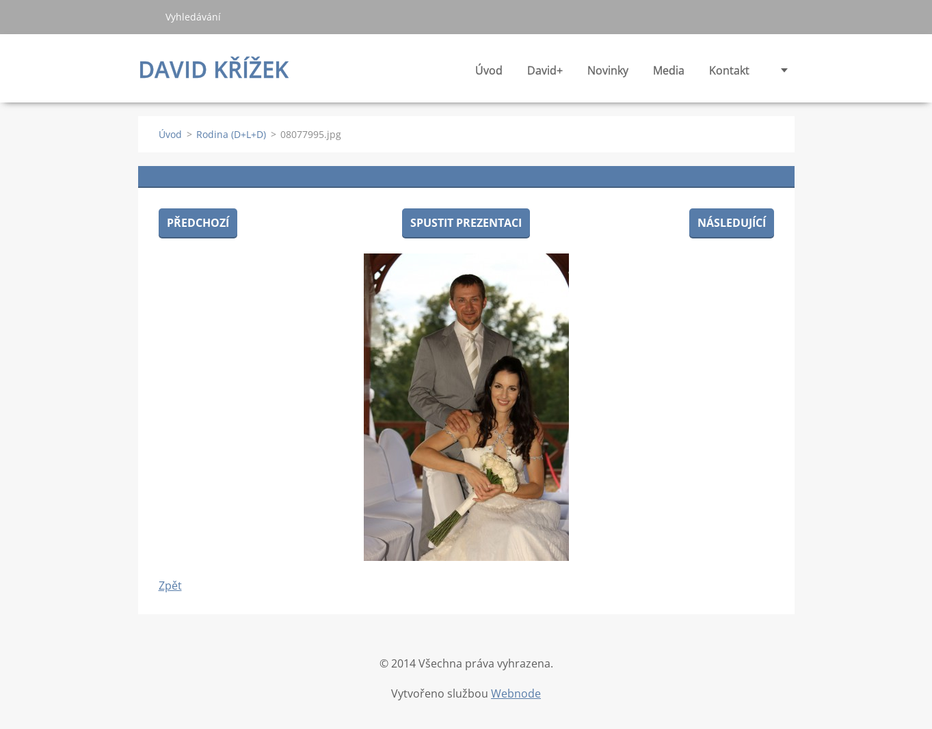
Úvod (489, 70)
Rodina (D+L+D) (231, 134)
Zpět (170, 585)
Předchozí (198, 222)
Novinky (608, 74)
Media (669, 74)
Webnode (516, 693)
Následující (731, 222)
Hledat (146, 16)
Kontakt (729, 70)
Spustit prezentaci (466, 222)
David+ (545, 74)
